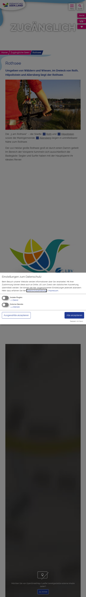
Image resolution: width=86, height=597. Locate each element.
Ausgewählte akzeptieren (16, 315)
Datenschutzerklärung (36, 291)
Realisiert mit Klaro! (76, 321)
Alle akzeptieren (74, 315)
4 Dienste (15, 307)
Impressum (53, 291)
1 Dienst (14, 300)
